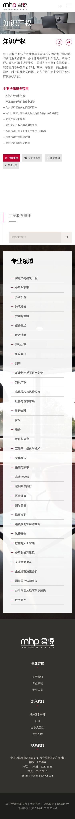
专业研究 (11, 165)
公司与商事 (22, 287)
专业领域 (37, 683)
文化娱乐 (20, 458)
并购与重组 (22, 316)
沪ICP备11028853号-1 (44, 808)
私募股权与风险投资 (27, 391)
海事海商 (20, 514)
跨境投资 (20, 306)
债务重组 (20, 325)
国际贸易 (20, 505)
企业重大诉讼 (23, 562)
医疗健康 (20, 495)
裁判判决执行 (23, 486)
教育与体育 (22, 439)
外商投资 (20, 297)
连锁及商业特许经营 (27, 524)
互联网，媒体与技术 (27, 448)
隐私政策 (49, 803)
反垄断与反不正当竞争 (29, 372)
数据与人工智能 (25, 543)
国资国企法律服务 (26, 580)
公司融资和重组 (25, 552)
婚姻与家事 (22, 467)
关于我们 (37, 676)
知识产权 (20, 382)
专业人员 (37, 689)
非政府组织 (22, 476)
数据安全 (20, 533)
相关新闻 (53, 158)
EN (60, 6)
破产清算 (20, 335)
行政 (37, 721)
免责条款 (35, 803)
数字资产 (20, 600)
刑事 (18, 363)
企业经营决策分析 (26, 571)
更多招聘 (37, 734)
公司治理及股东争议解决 (30, 590)
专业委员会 (32, 158)
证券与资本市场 (25, 401)
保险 (18, 420)
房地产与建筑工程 (26, 278)
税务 (18, 429)
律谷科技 (23, 808)
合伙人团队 (37, 727)
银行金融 (20, 410)
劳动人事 (20, 344)
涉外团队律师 (37, 714)
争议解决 (20, 354)
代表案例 (11, 158)
